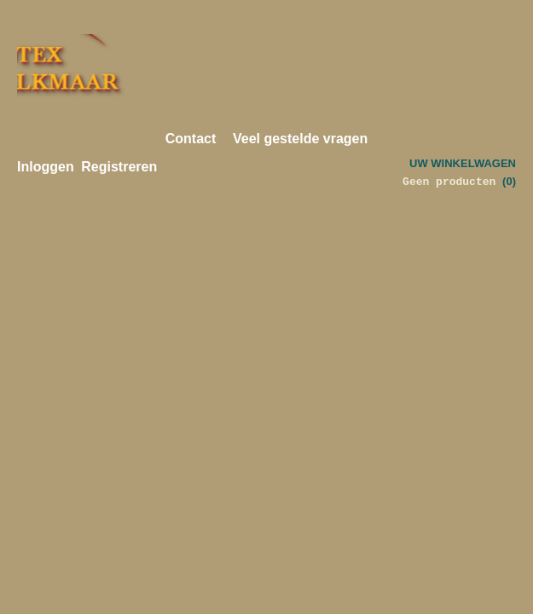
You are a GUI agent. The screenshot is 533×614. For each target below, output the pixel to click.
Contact (191, 138)
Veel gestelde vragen (300, 138)
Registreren (119, 166)
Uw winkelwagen (462, 163)
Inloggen (45, 166)
